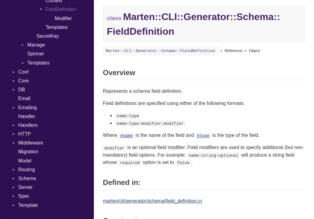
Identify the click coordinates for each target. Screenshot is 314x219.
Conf (23, 72)
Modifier (63, 18)
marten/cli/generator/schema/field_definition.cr (152, 200)
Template (28, 205)
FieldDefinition (61, 9)
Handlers (28, 125)
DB (21, 89)
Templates (57, 27)
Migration (28, 151)
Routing (26, 169)
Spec (23, 196)
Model (25, 160)
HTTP (24, 134)
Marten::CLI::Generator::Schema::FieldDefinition (160, 51)
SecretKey (47, 36)
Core (23, 80)
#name (126, 136)
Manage (36, 44)
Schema (27, 178)
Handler (26, 116)
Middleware (30, 142)
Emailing (27, 107)
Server (25, 187)
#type (203, 136)
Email (24, 98)
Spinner (35, 53)
